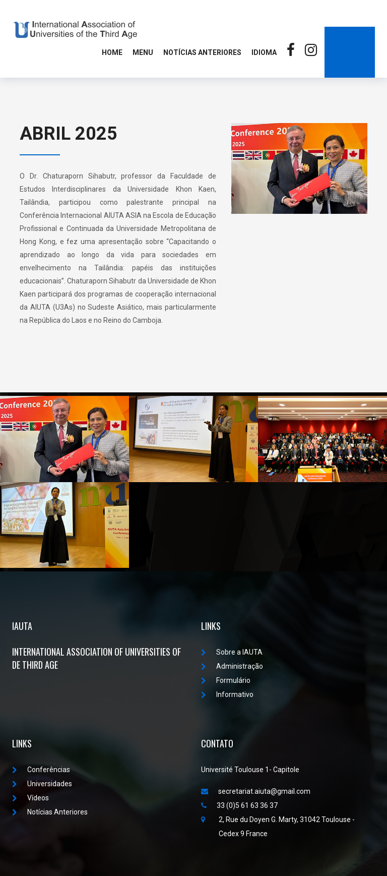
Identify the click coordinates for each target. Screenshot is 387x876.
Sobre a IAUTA (232, 652)
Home (112, 52)
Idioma (264, 52)
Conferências (41, 770)
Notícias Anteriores (202, 52)
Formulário (225, 680)
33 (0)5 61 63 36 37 (239, 805)
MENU (143, 52)
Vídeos (30, 798)
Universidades (42, 784)
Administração (232, 666)
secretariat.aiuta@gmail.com (255, 791)
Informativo (227, 694)
